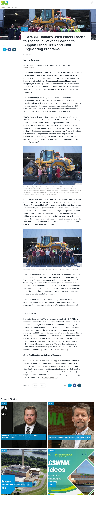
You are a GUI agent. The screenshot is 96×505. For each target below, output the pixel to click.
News (3, 7)
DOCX (42, 385)
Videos (14, 7)
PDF (35, 385)
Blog (8, 7)
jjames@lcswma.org (29, 67)
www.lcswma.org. (62, 349)
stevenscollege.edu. (50, 377)
